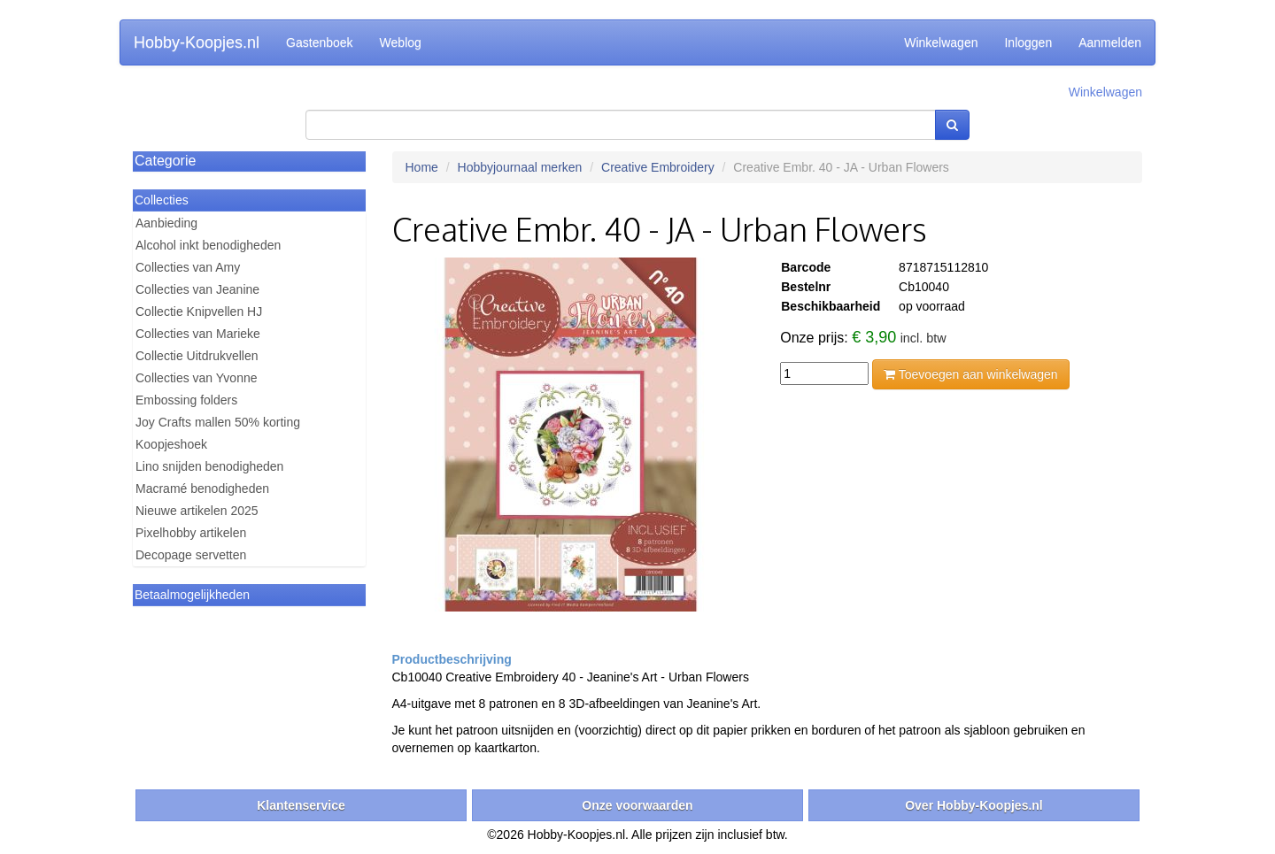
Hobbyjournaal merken (520, 167)
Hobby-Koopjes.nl (196, 42)
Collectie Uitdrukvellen (197, 356)
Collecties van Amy (187, 267)
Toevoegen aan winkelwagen (970, 374)
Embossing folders (186, 400)
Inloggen (1028, 42)
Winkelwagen (941, 42)
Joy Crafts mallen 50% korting (217, 422)
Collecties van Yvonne (196, 378)
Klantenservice (301, 805)
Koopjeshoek (171, 444)
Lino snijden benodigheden (209, 466)
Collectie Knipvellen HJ (198, 311)
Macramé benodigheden (202, 488)
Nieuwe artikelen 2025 (197, 511)
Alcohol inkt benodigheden (208, 245)
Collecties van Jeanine (197, 289)
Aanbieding (166, 223)
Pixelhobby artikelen (190, 533)
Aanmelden (1109, 42)
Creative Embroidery (658, 167)
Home (422, 167)
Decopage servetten (190, 555)
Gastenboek (319, 42)
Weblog (400, 42)
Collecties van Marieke (197, 334)
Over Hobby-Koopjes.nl (974, 805)
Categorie (165, 160)
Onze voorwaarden (637, 805)
